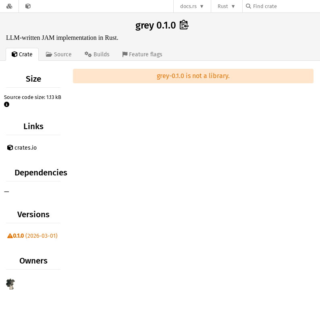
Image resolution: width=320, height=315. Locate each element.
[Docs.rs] (9, 6)
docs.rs (188, 6)
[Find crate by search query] (286, 6)
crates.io (22, 147)
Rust (223, 6)
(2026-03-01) (32, 236)
